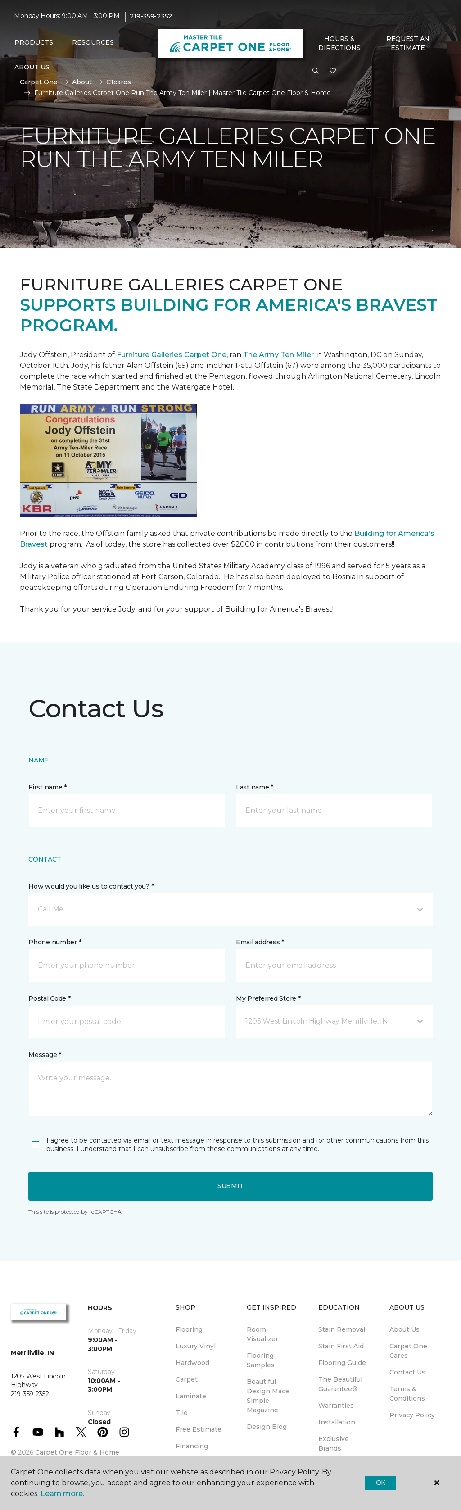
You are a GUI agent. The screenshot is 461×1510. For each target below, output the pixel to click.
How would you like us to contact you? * (91, 886)
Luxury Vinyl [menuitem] (196, 1346)
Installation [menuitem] (336, 1422)
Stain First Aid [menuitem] (341, 1346)
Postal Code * (49, 998)
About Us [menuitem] (404, 1329)
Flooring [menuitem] (189, 1329)
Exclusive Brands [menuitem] (333, 1443)
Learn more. (62, 1493)
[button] (315, 71)
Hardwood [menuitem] (192, 1363)
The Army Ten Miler (278, 354)
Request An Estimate (407, 43)
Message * (44, 1055)
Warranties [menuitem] (336, 1405)
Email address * (260, 942)
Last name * (254, 787)
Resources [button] (93, 42)
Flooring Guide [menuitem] (342, 1363)
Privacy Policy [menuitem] (412, 1415)
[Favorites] (332, 71)
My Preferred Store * (268, 998)
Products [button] (33, 42)
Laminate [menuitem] (191, 1396)
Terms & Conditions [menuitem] (407, 1393)
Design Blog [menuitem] (267, 1427)
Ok (380, 1482)
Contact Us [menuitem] (407, 1372)
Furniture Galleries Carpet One (171, 354)
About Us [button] (32, 67)
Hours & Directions (339, 43)
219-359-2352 (151, 16)
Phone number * (54, 942)
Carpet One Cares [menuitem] (408, 1351)
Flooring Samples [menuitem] (261, 1360)
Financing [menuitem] (192, 1446)
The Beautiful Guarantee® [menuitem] (340, 1384)
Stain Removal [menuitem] (341, 1329)
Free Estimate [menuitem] (198, 1429)
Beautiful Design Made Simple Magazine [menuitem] (268, 1396)
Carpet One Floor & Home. (78, 1452)
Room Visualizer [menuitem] (262, 1334)
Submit (230, 1186)
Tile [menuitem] (182, 1413)
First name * (47, 787)
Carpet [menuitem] (187, 1379)
